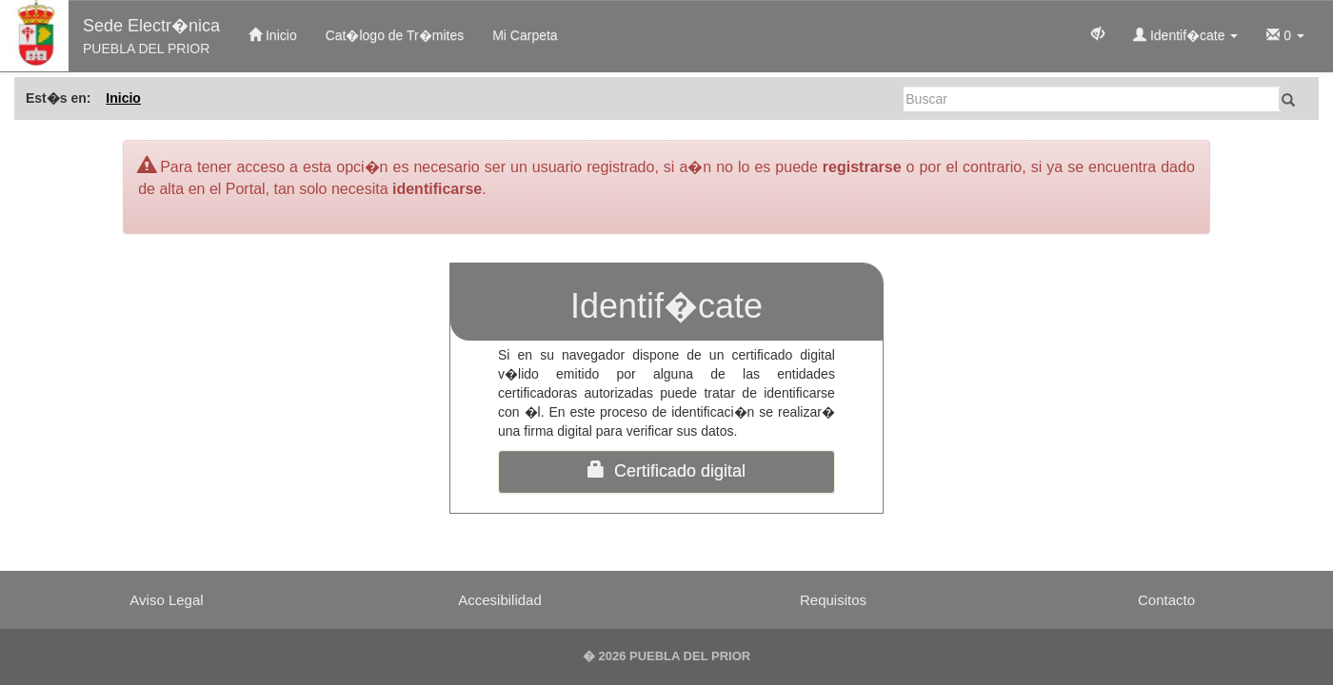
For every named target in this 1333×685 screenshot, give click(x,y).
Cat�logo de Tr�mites (395, 35)
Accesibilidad (500, 600)
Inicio (273, 35)
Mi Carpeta (524, 35)
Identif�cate (1185, 35)
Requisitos (833, 600)
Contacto (1166, 600)
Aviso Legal (166, 600)
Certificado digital (666, 470)
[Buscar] (1093, 99)
